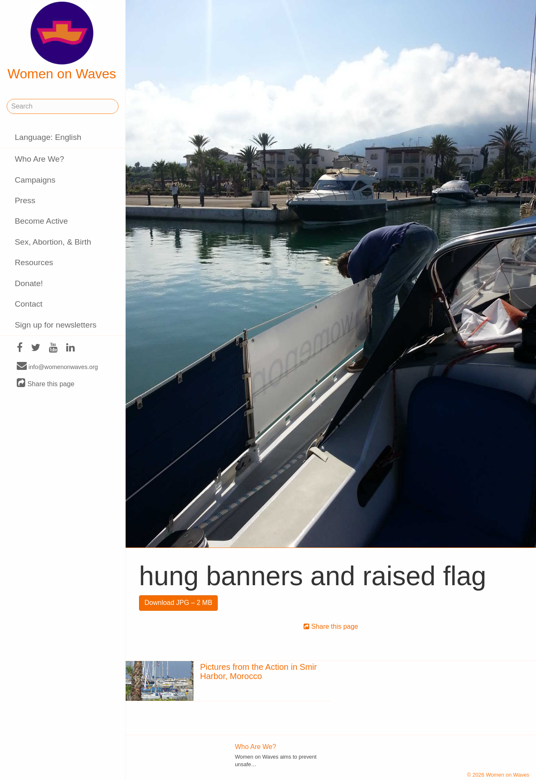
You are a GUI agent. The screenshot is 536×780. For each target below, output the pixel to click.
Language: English (48, 137)
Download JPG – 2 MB (178, 602)
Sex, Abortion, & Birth (53, 242)
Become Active (41, 221)
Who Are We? (39, 159)
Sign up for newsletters (55, 324)
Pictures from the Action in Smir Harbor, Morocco (258, 671)
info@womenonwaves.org (57, 366)
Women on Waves (62, 41)
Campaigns (35, 180)
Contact (28, 304)
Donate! (29, 283)
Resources (34, 262)
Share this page (46, 383)
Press (25, 200)
